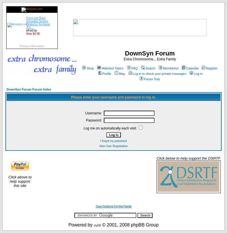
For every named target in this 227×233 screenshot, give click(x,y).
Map (120, 73)
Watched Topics (110, 68)
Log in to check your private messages (158, 73)
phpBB (97, 225)
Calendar (190, 68)
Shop (88, 68)
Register (210, 68)
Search (148, 68)
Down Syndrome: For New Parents (113, 206)
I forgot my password (113, 141)
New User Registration (113, 146)
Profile (104, 73)
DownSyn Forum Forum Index (29, 89)
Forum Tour (150, 79)
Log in (196, 73)
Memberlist (169, 68)
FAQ (132, 68)
